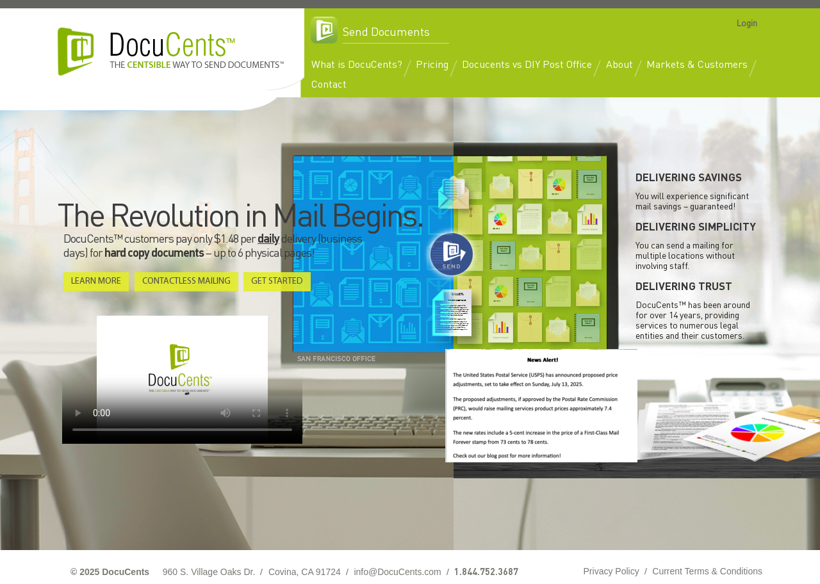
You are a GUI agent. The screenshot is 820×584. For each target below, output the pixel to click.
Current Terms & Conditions (707, 571)
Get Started (277, 281)
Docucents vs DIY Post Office (527, 63)
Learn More (96, 281)
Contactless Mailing (186, 281)
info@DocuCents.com (397, 572)
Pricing (432, 63)
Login (746, 22)
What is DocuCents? (356, 63)
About (619, 63)
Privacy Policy (611, 571)
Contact (329, 83)
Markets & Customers (697, 63)
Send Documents (386, 31)
